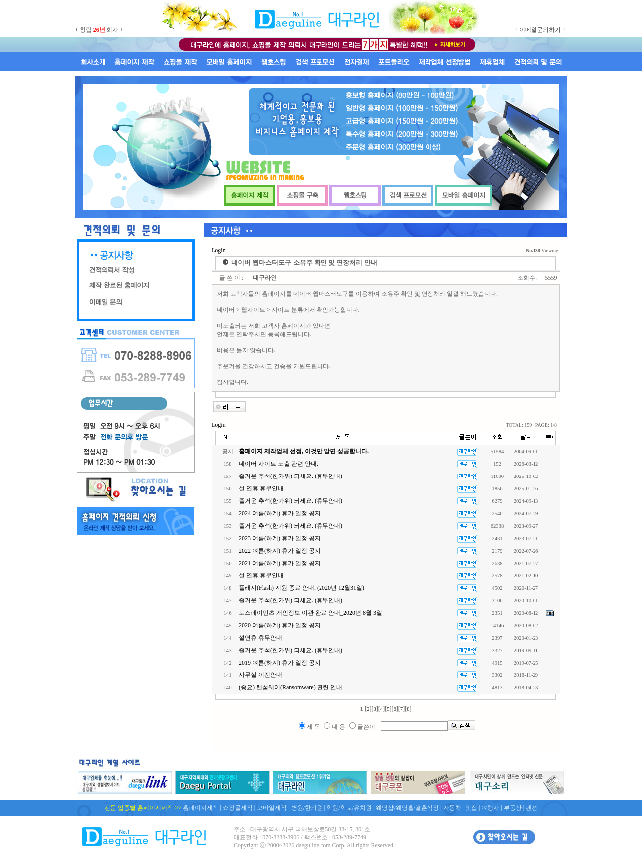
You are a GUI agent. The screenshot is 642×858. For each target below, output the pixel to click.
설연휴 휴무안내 (260, 637)
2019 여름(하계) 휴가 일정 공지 (280, 662)
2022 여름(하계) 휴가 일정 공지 (280, 550)
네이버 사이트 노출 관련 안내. (278, 463)
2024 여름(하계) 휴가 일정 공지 (280, 513)
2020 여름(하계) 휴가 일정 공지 (280, 625)
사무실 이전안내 (260, 674)
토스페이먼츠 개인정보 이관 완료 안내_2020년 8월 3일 (310, 612)
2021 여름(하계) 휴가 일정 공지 (280, 563)
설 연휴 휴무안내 (261, 488)
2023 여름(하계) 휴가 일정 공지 (280, 538)
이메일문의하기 (540, 29)
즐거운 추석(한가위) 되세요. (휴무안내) (290, 476)
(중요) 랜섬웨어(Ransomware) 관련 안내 (290, 687)
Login (219, 250)
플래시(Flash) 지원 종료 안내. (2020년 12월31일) (301, 587)
